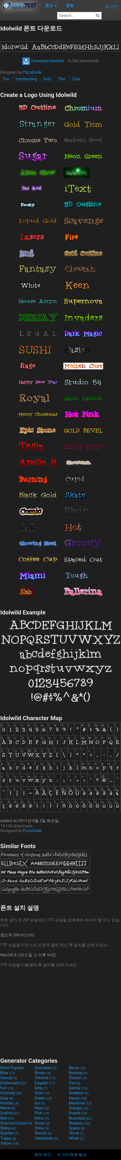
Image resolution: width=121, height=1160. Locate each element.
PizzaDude (32, 72)
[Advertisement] (60, 1012)
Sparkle (9, 1133)
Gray (6, 1098)
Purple (78, 1113)
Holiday (9, 1103)
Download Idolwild (42, 61)
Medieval (80, 1103)
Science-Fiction (16, 1123)
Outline (10, 1113)
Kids (47, 79)
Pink (42, 1113)
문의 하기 (42, 1154)
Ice (40, 1103)
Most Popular (12, 1067)
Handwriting (26, 79)
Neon (42, 1108)
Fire (75, 1083)
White (76, 1138)
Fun (6, 79)
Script (42, 1123)
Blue (7, 1072)
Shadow (79, 1123)
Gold (42, 1093)
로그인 (111, 6)
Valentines (46, 1138)
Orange (78, 1108)
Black (77, 1067)
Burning (78, 1072)
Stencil (43, 1133)
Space (77, 1128)
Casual (8, 1077)
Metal (7, 1108)
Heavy (77, 1098)
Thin (62, 79)
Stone (76, 1133)
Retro (42, 1118)
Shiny (42, 1128)
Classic (78, 1077)
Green (43, 1098)
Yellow (9, 1143)
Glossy (78, 1088)
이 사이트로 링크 (72, 1154)
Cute (76, 79)
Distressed (13, 1083)
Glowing (10, 1093)
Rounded (80, 1118)
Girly (41, 1088)
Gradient (79, 1093)
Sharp (8, 1128)
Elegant (45, 1083)
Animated (46, 1067)
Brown (43, 1072)
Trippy (8, 1138)
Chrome (45, 1077)
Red (7, 1118)
